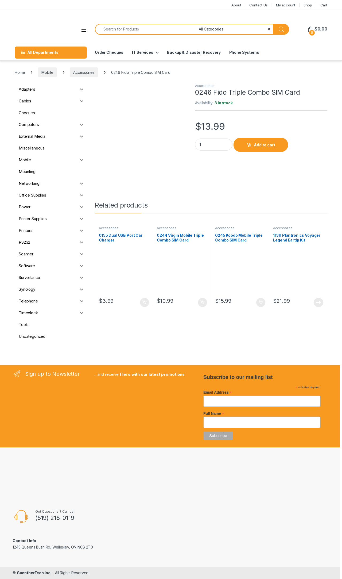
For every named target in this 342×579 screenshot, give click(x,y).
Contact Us (258, 5)
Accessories (83, 72)
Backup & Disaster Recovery (193, 52)
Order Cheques (109, 52)
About (236, 5)
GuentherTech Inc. (34, 572)
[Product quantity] (213, 145)
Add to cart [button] (144, 302)
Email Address (217, 392)
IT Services (142, 52)
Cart (323, 5)
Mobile (47, 72)
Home (20, 72)
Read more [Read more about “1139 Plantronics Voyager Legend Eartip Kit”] (318, 302)
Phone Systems (244, 52)
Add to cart (264, 145)
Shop (308, 5)
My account (286, 5)
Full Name (213, 413)
